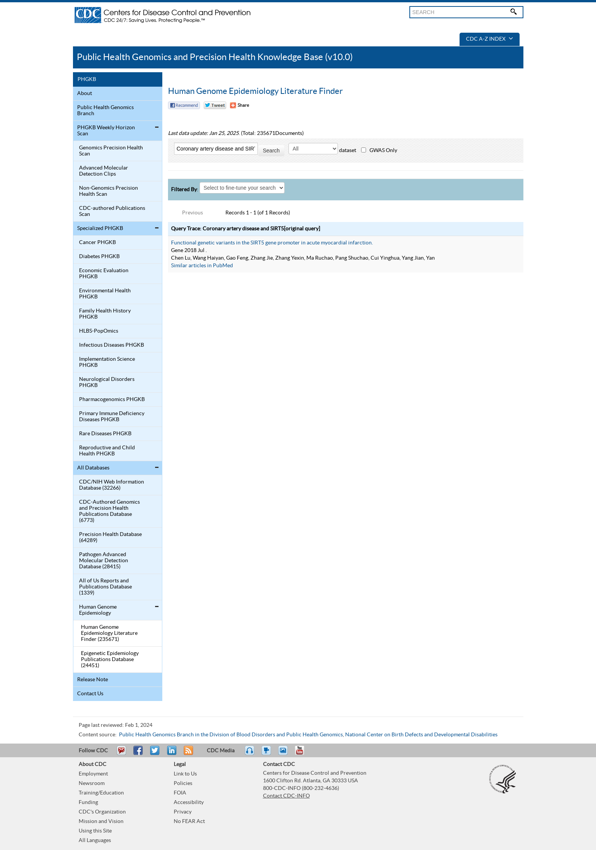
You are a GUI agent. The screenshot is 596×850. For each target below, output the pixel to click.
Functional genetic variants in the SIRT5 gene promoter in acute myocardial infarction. (272, 243)
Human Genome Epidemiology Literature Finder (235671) (109, 633)
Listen (250, 753)
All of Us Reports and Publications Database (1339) (105, 587)
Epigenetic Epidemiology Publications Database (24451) (110, 659)
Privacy (183, 812)
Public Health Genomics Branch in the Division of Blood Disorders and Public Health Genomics (231, 734)
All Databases (93, 468)
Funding (88, 802)
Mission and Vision (101, 821)
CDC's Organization (102, 812)
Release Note (92, 679)
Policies (183, 783)
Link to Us (185, 774)
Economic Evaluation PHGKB (103, 273)
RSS (187, 753)
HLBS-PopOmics (98, 331)
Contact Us (90, 693)
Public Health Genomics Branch (105, 110)
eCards (284, 753)
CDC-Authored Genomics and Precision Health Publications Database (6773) (109, 511)
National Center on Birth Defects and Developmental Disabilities (421, 734)
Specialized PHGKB (100, 228)
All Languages (95, 840)
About (84, 93)
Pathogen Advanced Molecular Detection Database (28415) (103, 560)
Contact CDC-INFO (286, 796)
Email (121, 753)
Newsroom (92, 783)
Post (170, 753)
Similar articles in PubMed (202, 265)
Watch (267, 753)
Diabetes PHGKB (99, 256)
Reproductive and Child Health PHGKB (107, 451)
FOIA (180, 793)
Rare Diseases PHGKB (105, 433)
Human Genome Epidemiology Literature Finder (255, 91)
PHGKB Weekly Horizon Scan (106, 130)
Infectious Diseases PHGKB (111, 345)
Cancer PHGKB (97, 242)
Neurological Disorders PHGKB (107, 382)
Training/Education (101, 793)
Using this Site (95, 831)
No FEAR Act (189, 821)
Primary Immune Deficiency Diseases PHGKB (111, 416)
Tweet (155, 753)
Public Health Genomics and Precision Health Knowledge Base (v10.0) (215, 57)
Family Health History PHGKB (105, 314)
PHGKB (87, 79)
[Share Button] (239, 105)
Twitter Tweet (215, 105)
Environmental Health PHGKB (105, 294)
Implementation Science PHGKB (107, 362)
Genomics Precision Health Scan (111, 151)
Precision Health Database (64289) (110, 537)
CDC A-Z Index (489, 39)
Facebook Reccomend (184, 105)
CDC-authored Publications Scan (112, 211)
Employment (93, 774)
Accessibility (189, 802)
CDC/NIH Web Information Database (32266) (111, 485)
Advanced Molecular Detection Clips (103, 171)
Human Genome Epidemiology (98, 610)
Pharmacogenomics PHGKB (112, 399)
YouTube (303, 753)
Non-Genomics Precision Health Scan (108, 191)
